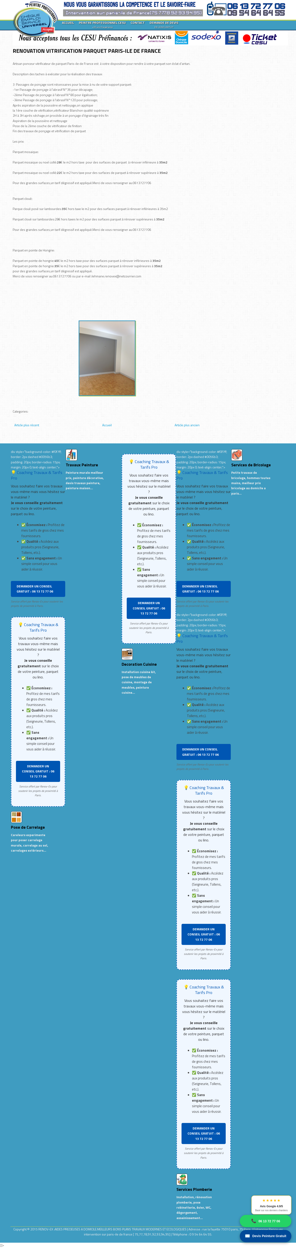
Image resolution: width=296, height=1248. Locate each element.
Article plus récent (26, 425)
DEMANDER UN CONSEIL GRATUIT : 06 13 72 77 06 (35, 589)
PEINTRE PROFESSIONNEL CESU (102, 24)
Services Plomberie (194, 1189)
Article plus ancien (187, 425)
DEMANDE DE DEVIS (164, 24)
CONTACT (138, 22)
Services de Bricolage (251, 465)
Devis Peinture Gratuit (265, 1236)
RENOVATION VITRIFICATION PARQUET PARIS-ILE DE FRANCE (87, 51)
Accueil (107, 425)
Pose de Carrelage (28, 827)
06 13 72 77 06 (265, 1221)
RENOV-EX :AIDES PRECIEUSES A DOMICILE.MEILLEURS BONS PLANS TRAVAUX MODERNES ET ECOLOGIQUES (112, 1229)
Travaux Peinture (82, 465)
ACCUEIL (68, 22)
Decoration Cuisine (139, 664)
